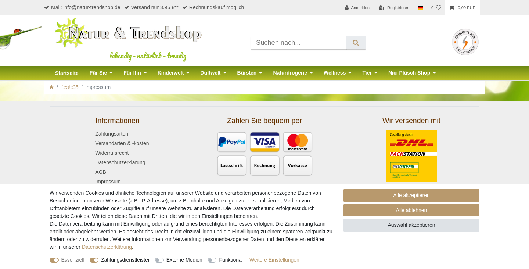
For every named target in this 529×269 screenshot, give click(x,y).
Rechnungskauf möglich (213, 7)
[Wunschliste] (436, 7)
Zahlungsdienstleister (125, 260)
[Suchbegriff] (298, 42)
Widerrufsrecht (112, 153)
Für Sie (98, 73)
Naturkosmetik (73, 88)
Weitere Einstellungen (274, 260)
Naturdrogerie (290, 73)
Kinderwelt (171, 73)
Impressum (107, 181)
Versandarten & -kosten (122, 143)
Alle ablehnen (411, 210)
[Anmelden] (357, 7)
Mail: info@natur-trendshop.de (82, 7)
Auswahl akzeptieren (411, 225)
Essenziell (72, 260)
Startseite (67, 73)
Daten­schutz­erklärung (107, 247)
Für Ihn (132, 73)
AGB (100, 172)
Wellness (335, 73)
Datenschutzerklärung (120, 162)
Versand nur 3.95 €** (151, 7)
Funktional (231, 260)
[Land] (420, 7)
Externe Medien (184, 260)
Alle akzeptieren (411, 195)
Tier (366, 73)
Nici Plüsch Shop (409, 73)
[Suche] (355, 42)
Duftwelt (210, 73)
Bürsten (247, 73)
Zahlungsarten (111, 134)
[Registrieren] (394, 7)
